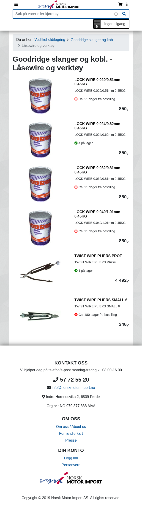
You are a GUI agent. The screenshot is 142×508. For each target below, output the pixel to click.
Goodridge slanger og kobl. (93, 40)
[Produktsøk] (64, 14)
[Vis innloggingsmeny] (126, 4)
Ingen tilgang (114, 24)
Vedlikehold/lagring (49, 40)
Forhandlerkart (71, 433)
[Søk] (124, 14)
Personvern (71, 465)
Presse (71, 440)
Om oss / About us (71, 427)
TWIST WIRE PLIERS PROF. (98, 256)
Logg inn (71, 458)
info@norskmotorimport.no (73, 388)
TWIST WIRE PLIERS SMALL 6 (100, 300)
